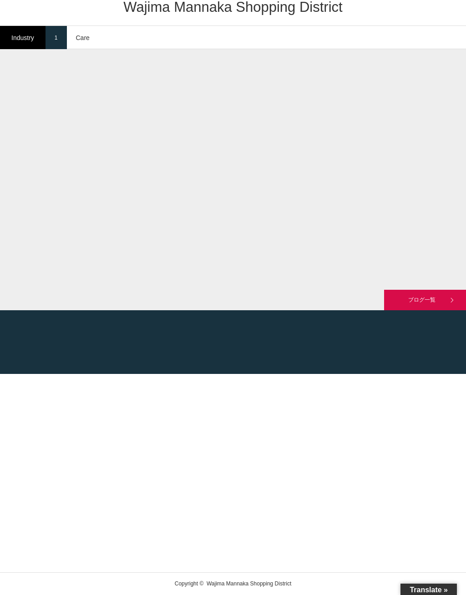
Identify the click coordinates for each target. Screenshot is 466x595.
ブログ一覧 (422, 300)
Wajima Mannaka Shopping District (232, 7)
